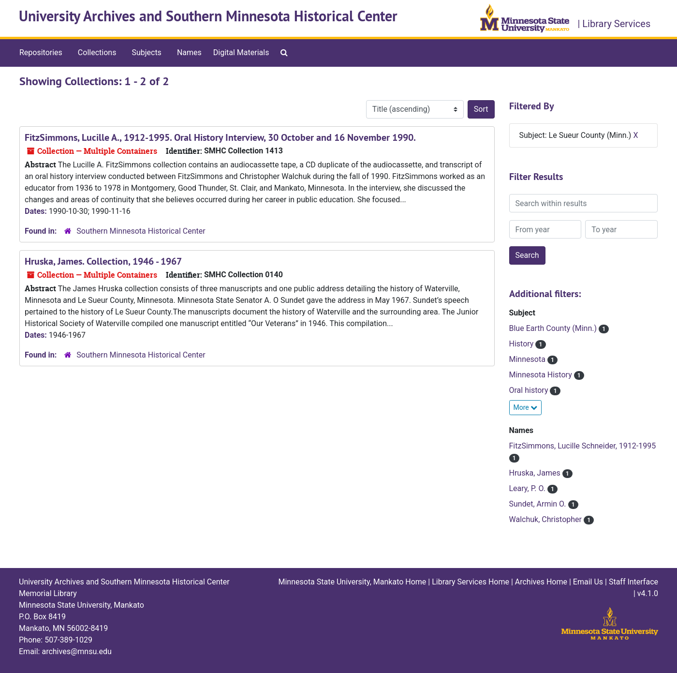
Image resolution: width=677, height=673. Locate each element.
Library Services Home (470, 581)
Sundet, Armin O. (538, 503)
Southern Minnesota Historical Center (140, 231)
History (522, 343)
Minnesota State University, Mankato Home (352, 581)
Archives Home (541, 581)
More (526, 407)
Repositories (40, 52)
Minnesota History (541, 374)
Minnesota (528, 359)
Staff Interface (633, 581)
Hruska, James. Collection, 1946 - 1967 (103, 261)
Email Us (588, 581)
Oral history (529, 390)
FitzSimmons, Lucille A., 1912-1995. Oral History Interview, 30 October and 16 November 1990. (220, 137)
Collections (97, 52)
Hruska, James (535, 473)
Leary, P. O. (528, 488)
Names (189, 52)
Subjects (146, 52)
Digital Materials (241, 52)
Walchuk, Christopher (546, 519)
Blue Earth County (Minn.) (554, 328)
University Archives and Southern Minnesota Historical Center (208, 16)
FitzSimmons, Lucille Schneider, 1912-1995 (582, 445)
